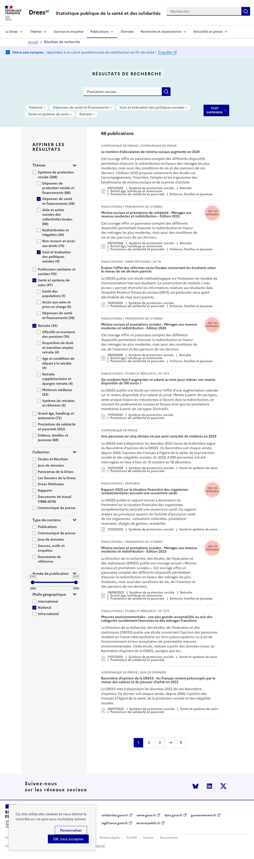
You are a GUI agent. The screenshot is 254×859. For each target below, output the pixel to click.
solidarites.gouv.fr (115, 815)
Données (127, 31)
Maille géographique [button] (49, 594)
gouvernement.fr (203, 815)
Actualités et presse (208, 31)
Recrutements (169, 838)
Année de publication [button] (50, 573)
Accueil (33, 42)
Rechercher (245, 11)
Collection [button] (41, 452)
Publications (99, 31)
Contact (148, 838)
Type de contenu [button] (46, 520)
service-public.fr (148, 823)
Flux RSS (132, 838)
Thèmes (36, 31)
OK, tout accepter (68, 839)
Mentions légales (109, 838)
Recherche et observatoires (161, 31)
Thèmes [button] (38, 165)
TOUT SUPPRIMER (214, 110)
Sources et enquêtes (69, 31)
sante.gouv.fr (146, 815)
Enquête (165, 52)
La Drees (11, 31)
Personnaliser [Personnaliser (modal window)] (71, 830)
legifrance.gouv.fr (115, 823)
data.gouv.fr (173, 815)
